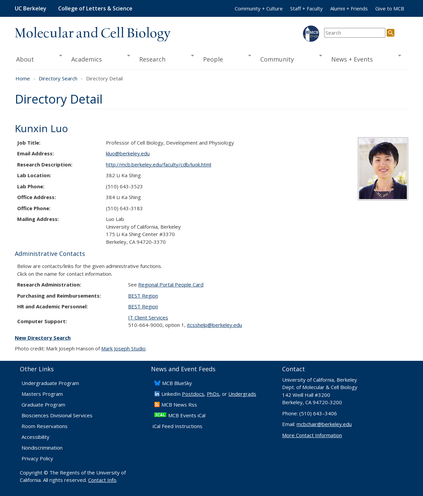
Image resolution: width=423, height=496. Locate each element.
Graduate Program (43, 404)
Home (22, 78)
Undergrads (242, 393)
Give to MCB (389, 8)
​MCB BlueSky (177, 383)
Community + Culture (259, 8)
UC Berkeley (30, 8)
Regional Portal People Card (170, 284)
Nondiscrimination (42, 447)
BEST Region (143, 295)
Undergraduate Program (50, 383)
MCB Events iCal (186, 415)
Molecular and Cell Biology (92, 34)
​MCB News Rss (179, 404)
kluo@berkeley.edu (128, 153)
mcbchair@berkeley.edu (324, 424)
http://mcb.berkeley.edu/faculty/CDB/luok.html (158, 164)
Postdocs (193, 393)
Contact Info (102, 479)
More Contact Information (312, 435)
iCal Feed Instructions (177, 426)
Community (289, 58)
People (224, 58)
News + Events (364, 58)
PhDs (213, 393)
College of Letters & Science (95, 8)
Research (164, 58)
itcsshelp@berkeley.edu (214, 324)
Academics (98, 58)
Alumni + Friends (349, 8)
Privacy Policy (37, 458)
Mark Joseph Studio (123, 348)
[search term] (354, 33)
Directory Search (58, 78)
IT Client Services (148, 317)
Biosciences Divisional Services (57, 415)
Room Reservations (45, 426)
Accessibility (35, 436)
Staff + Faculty (306, 8)
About (38, 58)
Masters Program (42, 393)
